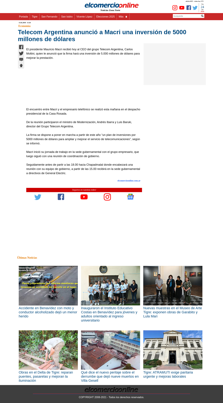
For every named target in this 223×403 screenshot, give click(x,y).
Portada (23, 16)
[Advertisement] (82, 84)
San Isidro (66, 16)
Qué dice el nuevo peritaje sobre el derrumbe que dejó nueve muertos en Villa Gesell (110, 376)
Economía (24, 26)
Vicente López (84, 16)
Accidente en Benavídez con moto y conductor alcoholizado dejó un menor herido (48, 312)
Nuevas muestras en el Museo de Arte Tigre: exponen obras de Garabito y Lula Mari (172, 312)
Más (123, 16)
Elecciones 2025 (105, 16)
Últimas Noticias (27, 257)
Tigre (34, 16)
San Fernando (49, 16)
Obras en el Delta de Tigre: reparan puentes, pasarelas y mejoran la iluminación (46, 376)
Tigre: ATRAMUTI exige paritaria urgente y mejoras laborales (168, 374)
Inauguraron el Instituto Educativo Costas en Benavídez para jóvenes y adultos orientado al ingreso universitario (109, 314)
